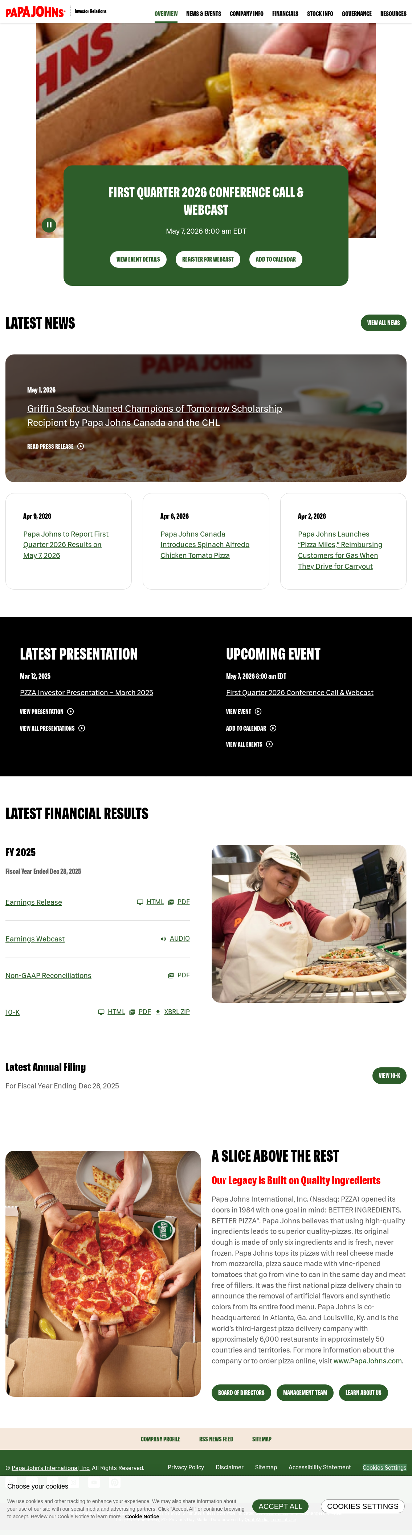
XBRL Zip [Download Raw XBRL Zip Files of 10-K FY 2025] (172, 1014)
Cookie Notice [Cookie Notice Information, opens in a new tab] (142, 1516)
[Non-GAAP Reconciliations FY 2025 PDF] (97, 978)
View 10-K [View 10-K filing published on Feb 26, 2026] (389, 1078)
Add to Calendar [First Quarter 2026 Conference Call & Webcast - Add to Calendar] (276, 262)
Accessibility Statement (320, 1472)
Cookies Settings (385, 1472)
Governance (357, 13)
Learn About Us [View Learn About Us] (364, 1397)
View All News (383, 325)
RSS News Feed (216, 1444)
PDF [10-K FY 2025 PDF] (140, 1014)
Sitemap (262, 1444)
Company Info (247, 13)
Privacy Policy (186, 1472)
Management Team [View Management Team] (305, 1397)
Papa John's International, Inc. (51, 1472)
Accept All (280, 1506)
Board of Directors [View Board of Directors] (241, 1397)
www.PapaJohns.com (368, 1365)
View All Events (244, 747)
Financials (285, 13)
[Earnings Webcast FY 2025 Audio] (97, 941)
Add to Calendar (246, 731)
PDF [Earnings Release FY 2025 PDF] (179, 904)
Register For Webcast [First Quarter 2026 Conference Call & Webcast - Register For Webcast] (208, 262)
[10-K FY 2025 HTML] (65, 1014)
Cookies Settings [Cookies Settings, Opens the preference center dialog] (363, 1506)
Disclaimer (230, 1472)
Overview (166, 13)
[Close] (404, 1483)
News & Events (203, 13)
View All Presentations (47, 731)
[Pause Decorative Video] (49, 228)
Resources (393, 13)
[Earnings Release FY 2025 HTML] (84, 904)
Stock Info (320, 13)
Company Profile (160, 1444)
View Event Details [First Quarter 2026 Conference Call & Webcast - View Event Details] (138, 262)
